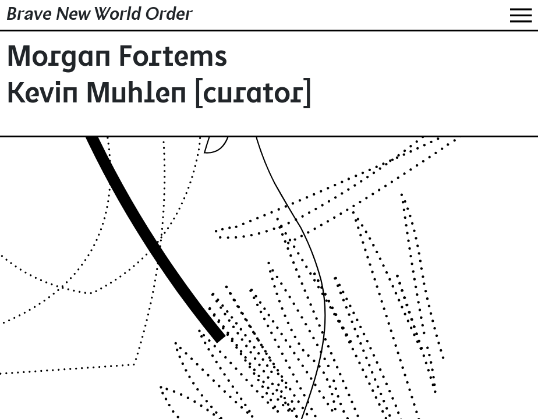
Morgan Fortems (117, 59)
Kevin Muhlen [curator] (159, 95)
